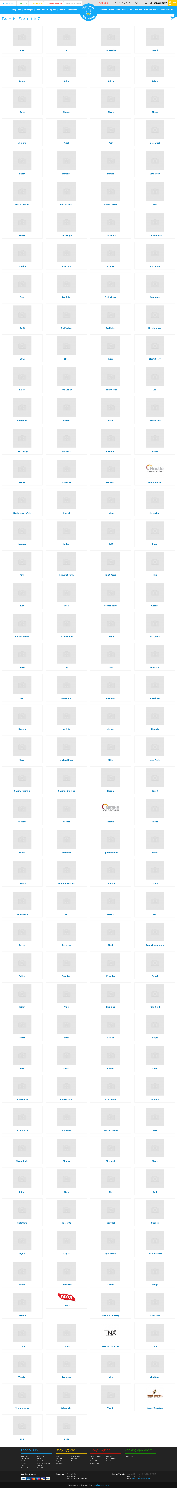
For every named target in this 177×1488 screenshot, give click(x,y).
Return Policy (71, 1476)
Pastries (138, 10)
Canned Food (42, 10)
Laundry (109, 1456)
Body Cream (60, 1461)
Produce (23, 3)
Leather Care (94, 1463)
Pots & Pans (129, 1456)
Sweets (103, 10)
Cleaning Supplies (54, 3)
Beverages (28, 10)
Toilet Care (109, 1461)
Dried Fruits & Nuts (117, 10)
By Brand (138, 3)
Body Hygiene (37, 3)
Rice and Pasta (151, 10)
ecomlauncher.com (101, 1485)
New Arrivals (116, 3)
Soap (57, 1456)
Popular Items (127, 3)
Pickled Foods (166, 10)
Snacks (62, 10)
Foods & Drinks (9, 3)
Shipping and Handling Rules (77, 1478)
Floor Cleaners (111, 1458)
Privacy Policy (72, 1474)
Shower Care (75, 1456)
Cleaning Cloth (95, 1456)
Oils (130, 10)
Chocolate (72, 10)
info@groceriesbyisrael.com (141, 1478)
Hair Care (59, 1458)
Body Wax (74, 1458)
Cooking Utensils (73, 3)
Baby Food (16, 10)
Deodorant (75, 1461)
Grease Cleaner (95, 1461)
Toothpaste (59, 1463)
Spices (53, 10)
